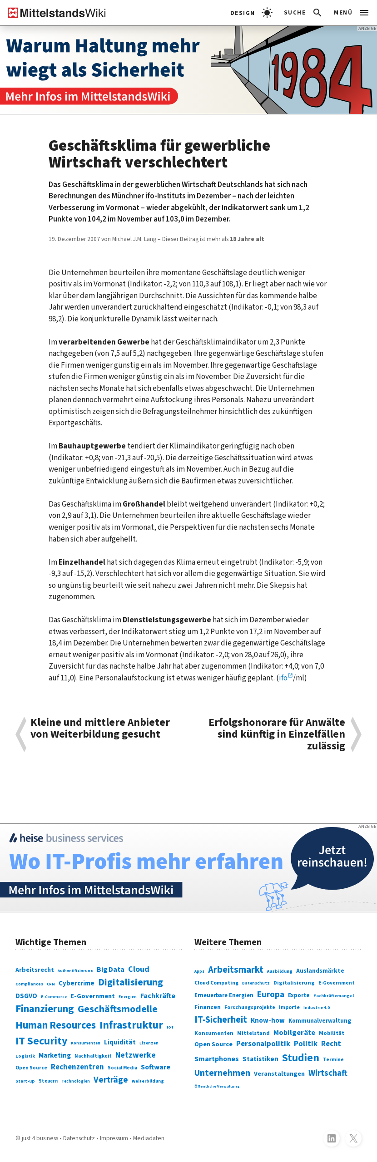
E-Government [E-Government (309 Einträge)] (336, 983)
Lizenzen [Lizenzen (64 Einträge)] (149, 1043)
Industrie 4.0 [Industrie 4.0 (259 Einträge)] (316, 1008)
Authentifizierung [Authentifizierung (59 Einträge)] (75, 970)
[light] (251, 12)
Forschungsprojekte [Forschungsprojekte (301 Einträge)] (249, 1007)
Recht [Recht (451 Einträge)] (331, 1044)
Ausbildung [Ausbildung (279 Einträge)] (280, 971)
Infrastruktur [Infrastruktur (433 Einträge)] (131, 1025)
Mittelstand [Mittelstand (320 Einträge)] (253, 1033)
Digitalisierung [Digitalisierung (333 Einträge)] (294, 983)
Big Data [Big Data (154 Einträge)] (110, 970)
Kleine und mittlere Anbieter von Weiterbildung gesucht (100, 729)
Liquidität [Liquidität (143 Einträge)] (120, 1042)
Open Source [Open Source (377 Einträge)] (213, 1044)
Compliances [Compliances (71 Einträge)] (29, 984)
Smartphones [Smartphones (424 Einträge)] (216, 1059)
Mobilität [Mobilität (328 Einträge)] (331, 1033)
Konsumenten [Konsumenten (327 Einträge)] (213, 1033)
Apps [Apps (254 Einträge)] (199, 972)
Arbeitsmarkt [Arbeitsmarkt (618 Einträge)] (235, 969)
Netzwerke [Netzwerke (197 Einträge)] (135, 1055)
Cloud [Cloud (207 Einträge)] (138, 969)
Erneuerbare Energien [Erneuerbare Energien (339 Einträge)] (223, 995)
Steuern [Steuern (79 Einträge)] (48, 1081)
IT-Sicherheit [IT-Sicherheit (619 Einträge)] (220, 1019)
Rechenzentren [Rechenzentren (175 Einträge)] (77, 1067)
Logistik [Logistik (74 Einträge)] (25, 1056)
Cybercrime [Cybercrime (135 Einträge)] (76, 983)
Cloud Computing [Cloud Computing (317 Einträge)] (216, 983)
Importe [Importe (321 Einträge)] (289, 1007)
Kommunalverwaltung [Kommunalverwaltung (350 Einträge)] (319, 1020)
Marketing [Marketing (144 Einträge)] (55, 1055)
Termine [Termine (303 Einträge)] (333, 1059)
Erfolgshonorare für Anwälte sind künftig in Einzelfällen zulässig (276, 735)
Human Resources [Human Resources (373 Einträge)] (55, 1025)
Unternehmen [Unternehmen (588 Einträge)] (222, 1073)
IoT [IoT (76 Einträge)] (170, 1027)
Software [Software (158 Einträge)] (155, 1067)
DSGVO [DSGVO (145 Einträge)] (26, 996)
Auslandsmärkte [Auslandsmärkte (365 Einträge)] (320, 970)
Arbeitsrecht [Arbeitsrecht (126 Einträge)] (34, 970)
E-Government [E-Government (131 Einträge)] (92, 996)
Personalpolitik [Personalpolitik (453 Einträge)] (263, 1044)
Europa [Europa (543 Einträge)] (270, 995)
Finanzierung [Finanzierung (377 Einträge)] (44, 1009)
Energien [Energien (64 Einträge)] (128, 997)
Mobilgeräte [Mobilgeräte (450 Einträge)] (294, 1032)
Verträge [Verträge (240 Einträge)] (111, 1079)
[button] (303, 12)
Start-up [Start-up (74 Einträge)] (25, 1081)
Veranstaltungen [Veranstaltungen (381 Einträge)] (279, 1073)
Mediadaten (148, 1138)
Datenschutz (79, 1138)
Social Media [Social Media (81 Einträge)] (122, 1067)
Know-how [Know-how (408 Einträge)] (268, 1020)
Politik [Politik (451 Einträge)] (305, 1044)
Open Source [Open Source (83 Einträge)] (31, 1067)
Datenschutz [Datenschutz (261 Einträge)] (256, 983)
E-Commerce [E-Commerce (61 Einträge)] (54, 997)
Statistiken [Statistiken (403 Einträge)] (260, 1059)
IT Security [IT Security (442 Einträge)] (41, 1041)
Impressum (114, 1138)
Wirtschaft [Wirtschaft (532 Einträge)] (327, 1073)
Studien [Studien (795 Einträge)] (300, 1058)
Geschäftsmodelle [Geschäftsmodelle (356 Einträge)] (118, 1009)
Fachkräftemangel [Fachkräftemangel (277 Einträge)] (333, 996)
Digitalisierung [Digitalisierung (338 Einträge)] (130, 982)
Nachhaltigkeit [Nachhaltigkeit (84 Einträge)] (93, 1056)
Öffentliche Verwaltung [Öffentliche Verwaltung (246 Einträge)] (217, 1086)
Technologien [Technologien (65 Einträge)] (75, 1081)
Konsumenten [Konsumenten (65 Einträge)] (85, 1043)
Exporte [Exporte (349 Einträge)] (299, 995)
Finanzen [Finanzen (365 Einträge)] (207, 1007)
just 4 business (40, 1138)
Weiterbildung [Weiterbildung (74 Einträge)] (148, 1081)
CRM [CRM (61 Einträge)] (51, 984)
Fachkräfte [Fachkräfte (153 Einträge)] (157, 996)
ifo (283, 678)
